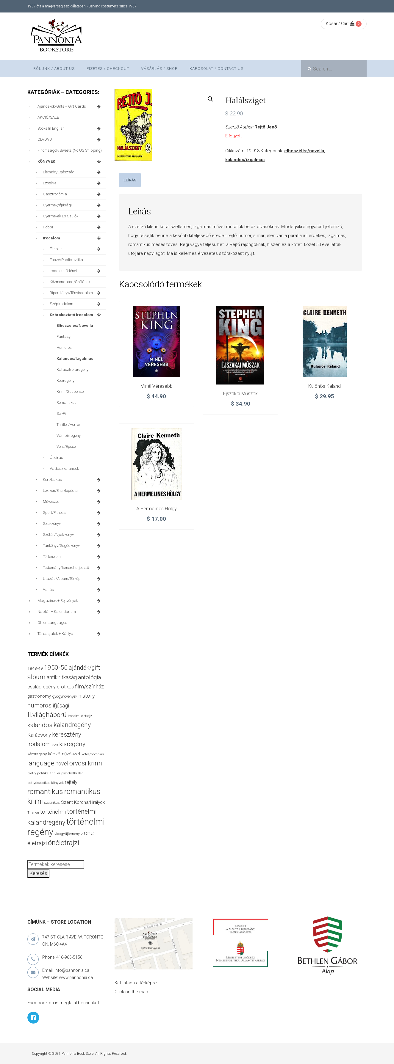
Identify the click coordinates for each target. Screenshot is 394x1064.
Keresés (38, 873)
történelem (73, 556)
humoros (64, 347)
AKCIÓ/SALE (48, 117)
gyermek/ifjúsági (73, 205)
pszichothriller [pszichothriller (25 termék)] (72, 773)
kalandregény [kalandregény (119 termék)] (72, 725)
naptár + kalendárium (70, 611)
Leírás (129, 180)
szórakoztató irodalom (76, 315)
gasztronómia (73, 194)
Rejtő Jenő (265, 127)
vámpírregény (69, 435)
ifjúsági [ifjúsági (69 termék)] (61, 705)
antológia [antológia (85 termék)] (89, 677)
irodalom (73, 238)
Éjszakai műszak (240, 393)
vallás (73, 589)
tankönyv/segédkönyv (73, 545)
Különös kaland (324, 386)
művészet (73, 501)
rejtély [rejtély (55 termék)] (71, 782)
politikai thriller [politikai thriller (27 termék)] (48, 773)
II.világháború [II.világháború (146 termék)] (47, 715)
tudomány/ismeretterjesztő (73, 567)
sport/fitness (73, 512)
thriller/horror (68, 424)
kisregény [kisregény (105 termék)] (72, 744)
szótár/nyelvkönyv (73, 534)
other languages (52, 622)
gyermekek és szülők (73, 216)
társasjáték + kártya (70, 633)
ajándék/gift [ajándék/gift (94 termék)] (84, 667)
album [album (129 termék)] (36, 677)
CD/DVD (70, 139)
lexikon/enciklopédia (73, 490)
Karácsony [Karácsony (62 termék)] (39, 735)
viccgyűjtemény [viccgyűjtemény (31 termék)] (67, 833)
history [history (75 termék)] (86, 696)
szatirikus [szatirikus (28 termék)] (52, 803)
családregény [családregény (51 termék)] (41, 687)
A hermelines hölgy (156, 508)
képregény (65, 380)
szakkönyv (73, 523)
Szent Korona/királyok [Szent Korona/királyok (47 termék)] (83, 802)
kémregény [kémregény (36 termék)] (37, 753)
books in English (70, 128)
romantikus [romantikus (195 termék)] (45, 791)
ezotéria (73, 183)
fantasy (64, 336)
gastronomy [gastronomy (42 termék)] (39, 696)
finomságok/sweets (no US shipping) (69, 150)
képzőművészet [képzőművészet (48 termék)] (64, 754)
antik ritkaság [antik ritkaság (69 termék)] (62, 677)
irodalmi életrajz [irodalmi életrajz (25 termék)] (80, 716)
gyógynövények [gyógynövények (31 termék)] (64, 696)
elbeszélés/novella (304, 150)
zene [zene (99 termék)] (87, 833)
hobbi (73, 227)
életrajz (76, 249)
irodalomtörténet (76, 271)
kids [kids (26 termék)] (55, 745)
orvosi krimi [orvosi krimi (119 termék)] (85, 763)
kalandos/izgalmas (245, 159)
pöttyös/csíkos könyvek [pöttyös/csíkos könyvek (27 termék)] (45, 783)
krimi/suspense (70, 391)
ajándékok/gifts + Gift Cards (70, 106)
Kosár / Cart (340, 23)
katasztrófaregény (72, 369)
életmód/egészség (73, 172)
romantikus (66, 402)
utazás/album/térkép (73, 578)
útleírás (56, 457)
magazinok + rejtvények (70, 600)
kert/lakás (73, 479)
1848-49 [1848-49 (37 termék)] (35, 668)
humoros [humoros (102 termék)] (39, 705)
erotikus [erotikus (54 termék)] (65, 687)
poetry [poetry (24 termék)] (31, 773)
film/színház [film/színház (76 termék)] (89, 686)
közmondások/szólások (70, 282)
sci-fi (61, 413)
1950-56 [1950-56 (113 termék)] (56, 667)
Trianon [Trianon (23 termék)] (33, 813)
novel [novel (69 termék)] (62, 763)
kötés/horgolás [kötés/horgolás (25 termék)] (93, 754)
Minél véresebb (156, 386)
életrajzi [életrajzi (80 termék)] (37, 843)
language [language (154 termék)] (40, 763)
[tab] (130, 180)
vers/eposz (66, 446)
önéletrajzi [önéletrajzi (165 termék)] (63, 843)
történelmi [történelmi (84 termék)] (53, 811)
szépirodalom (76, 304)
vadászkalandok (64, 468)
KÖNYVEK (70, 161)
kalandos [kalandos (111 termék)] (39, 725)
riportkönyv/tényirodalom (76, 293)
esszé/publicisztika (66, 260)
